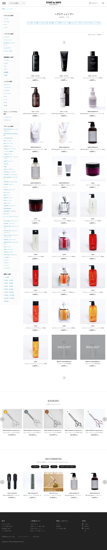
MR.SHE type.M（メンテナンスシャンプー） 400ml (36, 185)
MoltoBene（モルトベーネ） (10, 239)
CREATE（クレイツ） (8, 161)
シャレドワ (6, 265)
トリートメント (8, 40)
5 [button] (57, 439)
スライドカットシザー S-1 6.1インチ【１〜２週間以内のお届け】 (21, 432)
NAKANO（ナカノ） (8, 197)
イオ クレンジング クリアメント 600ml (93, 292)
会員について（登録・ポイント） (38, 530)
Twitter (85, 524)
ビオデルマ (6, 262)
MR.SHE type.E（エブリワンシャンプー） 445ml (93, 113)
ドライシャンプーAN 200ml (93, 363)
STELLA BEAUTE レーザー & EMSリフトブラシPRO (17, 495)
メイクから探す (8, 81)
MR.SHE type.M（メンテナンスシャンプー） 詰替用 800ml (67, 149)
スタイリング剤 (8, 51)
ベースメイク (7, 87)
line (85, 530)
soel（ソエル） (7, 192)
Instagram (85, 528)
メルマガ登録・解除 (61, 528)
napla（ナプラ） (7, 203)
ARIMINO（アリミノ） (9, 146)
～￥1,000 (6, 277)
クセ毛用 (59, 22)
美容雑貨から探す (9, 57)
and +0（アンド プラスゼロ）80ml (33, 495)
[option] (12, 422)
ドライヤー (6, 60)
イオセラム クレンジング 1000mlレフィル (64, 220)
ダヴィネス (6, 260)
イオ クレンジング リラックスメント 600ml (92, 256)
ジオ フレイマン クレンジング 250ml (92, 78)
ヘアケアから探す (9, 34)
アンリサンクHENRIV (8, 151)
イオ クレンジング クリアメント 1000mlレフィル (64, 292)
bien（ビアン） (7, 213)
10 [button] (65, 502)
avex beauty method (8, 138)
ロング (5, 24)
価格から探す (7, 274)
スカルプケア (7, 48)
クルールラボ (7, 268)
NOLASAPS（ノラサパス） (10, 205)
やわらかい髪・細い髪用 (47, 22)
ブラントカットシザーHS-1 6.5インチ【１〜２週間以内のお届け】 (83, 432)
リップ (5, 99)
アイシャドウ (7, 93)
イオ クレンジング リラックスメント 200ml (35, 292)
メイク (54, 466)
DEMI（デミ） (7, 195)
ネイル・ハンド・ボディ (67, 466)
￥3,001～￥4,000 (8, 286)
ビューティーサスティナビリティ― (11, 217)
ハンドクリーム (8, 117)
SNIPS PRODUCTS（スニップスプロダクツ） (11, 130)
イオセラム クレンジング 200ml (35, 256)
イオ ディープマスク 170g (93, 185)
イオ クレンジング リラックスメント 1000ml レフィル (66, 256)
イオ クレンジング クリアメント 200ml (36, 328)
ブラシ (5, 69)
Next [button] (105, 419)
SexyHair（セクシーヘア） (10, 189)
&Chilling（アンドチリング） (10, 148)
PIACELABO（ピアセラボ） (10, 211)
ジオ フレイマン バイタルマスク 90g (35, 78)
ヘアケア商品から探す (7, 526)
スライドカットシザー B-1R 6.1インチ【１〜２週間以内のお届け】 (63, 432)
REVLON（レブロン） (9, 252)
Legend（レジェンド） (9, 249)
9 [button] (63, 502)
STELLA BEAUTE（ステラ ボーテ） (11, 178)
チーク (5, 96)
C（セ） (5, 187)
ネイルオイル (7, 120)
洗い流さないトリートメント (9, 44)
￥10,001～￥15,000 (9, 295)
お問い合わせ (36, 536)
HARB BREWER (7, 208)
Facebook (85, 526)
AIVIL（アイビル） (8, 140)
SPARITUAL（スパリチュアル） (11, 181)
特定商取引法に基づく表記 (8, 536)
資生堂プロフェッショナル (9, 171)
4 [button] (55, 439)
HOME (3, 9)
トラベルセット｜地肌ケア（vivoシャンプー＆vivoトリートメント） (69, 185)
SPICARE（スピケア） (9, 184)
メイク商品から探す (6, 530)
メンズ (5, 27)
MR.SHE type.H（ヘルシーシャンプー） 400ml (93, 149)
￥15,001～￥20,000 (9, 298)
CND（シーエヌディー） (9, 169)
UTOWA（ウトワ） (8, 154)
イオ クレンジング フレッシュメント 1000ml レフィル (66, 328)
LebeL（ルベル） (7, 246)
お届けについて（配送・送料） (37, 526)
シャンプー (10, 9)
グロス (5, 102)
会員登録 (58, 526)
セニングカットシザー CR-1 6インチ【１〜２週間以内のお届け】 (41, 432)
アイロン (6, 63)
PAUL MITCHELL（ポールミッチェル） (11, 227)
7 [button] (57, 502)
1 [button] (47, 439)
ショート (6, 18)
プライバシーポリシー (23, 536)
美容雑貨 (44, 466)
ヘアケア (35, 466)
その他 (5, 75)
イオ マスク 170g (35, 220)
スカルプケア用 (87, 22)
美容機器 (6, 72)
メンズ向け (97, 22)
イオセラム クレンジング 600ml (92, 220)
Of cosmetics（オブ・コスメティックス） (11, 157)
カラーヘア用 (77, 22)
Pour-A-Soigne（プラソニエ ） (10, 220)
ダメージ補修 (67, 22)
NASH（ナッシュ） (8, 200)
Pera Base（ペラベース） (9, 223)
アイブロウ (6, 90)
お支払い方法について (35, 528)
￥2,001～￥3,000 (8, 283)
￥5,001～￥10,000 (9, 292)
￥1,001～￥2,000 (8, 280)
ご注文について (34, 524)
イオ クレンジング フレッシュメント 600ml (92, 328)
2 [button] (49, 439)
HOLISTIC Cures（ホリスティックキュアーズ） (11, 231)
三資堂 (5, 166)
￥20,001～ (7, 301)
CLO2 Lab (6, 163)
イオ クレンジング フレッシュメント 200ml (35, 363)
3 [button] (52, 439)
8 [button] (60, 502)
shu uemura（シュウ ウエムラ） (11, 174)
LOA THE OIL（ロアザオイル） (10, 254)
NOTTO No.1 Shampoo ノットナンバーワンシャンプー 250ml (68, 113)
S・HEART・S (7, 257)
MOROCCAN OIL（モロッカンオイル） (11, 243)
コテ (5, 66)
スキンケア (6, 84)
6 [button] (60, 439)
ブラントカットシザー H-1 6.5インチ (96, 432)
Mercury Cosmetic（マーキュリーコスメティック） (11, 236)
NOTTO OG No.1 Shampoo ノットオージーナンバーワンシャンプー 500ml (42, 113)
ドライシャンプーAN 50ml (64, 363)
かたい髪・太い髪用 (33, 22)
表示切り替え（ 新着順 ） (95, 34)
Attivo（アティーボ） (8, 143)
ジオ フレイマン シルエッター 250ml (64, 78)
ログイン (58, 524)
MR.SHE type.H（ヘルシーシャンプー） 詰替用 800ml (37, 149)
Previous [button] (2, 419)
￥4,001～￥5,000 (8, 289)
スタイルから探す (9, 15)
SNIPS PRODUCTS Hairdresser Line (11, 134)
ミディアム (6, 21)
